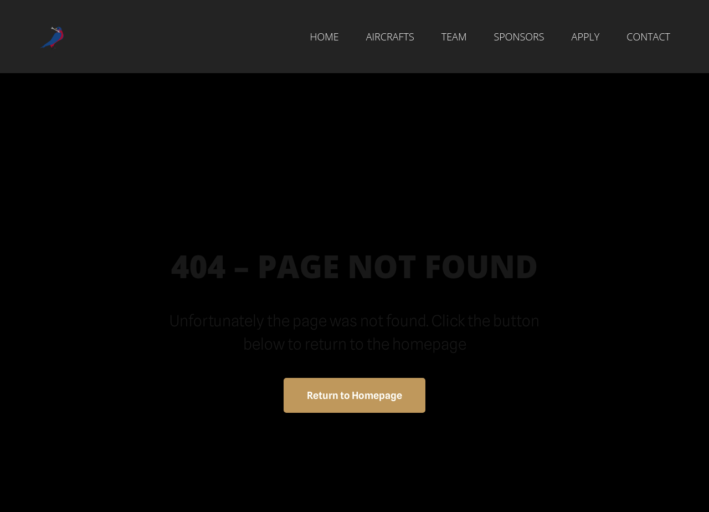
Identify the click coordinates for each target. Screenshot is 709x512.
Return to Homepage (354, 395)
